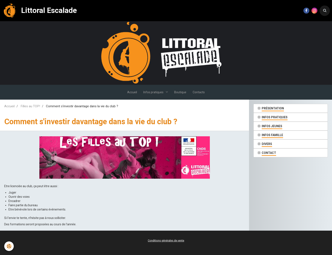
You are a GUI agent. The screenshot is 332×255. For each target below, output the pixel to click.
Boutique (180, 92)
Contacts (199, 92)
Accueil (132, 92)
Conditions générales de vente (166, 240)
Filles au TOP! (30, 106)
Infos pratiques (153, 92)
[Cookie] (9, 246)
